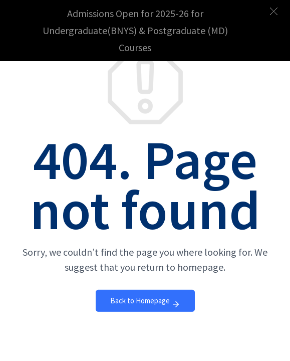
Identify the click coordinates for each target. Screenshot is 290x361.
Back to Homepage (145, 303)
